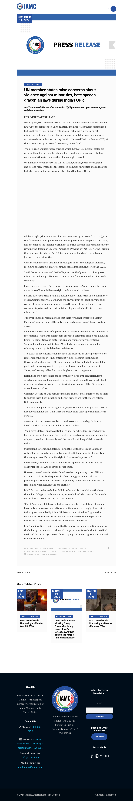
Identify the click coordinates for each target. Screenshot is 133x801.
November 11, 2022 (24, 18)
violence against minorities (42, 554)
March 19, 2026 (57, 593)
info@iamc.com (30, 757)
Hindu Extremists (58, 548)
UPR (92, 551)
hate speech (41, 548)
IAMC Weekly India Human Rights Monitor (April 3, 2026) (31, 623)
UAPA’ (79, 551)
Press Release (33, 84)
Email (99, 703)
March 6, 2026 (91, 593)
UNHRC (86, 551)
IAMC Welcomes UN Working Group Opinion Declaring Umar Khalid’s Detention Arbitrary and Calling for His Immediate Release (65, 629)
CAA (26, 548)
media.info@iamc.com (30, 766)
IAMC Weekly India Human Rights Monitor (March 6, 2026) (100, 623)
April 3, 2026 (21, 593)
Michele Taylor (46, 551)
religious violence (65, 551)
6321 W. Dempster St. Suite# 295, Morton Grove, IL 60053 (30, 743)
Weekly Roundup (30, 616)
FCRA (31, 548)
